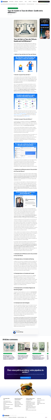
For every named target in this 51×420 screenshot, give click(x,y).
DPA (25, 417)
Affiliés (38, 404)
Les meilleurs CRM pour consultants (30, 404)
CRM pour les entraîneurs (18, 406)
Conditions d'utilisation (20, 417)
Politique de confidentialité (12, 417)
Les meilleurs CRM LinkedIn (29, 405)
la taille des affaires (23, 113)
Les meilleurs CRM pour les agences (30, 403)
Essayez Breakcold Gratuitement (44, 1)
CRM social (4, 403)
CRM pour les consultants (18, 403)
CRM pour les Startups (17, 402)
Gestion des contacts (6, 407)
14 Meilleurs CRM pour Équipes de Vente (31, 406)
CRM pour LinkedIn (17, 405)
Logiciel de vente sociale (6, 406)
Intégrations (38, 402)
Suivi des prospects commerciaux (7, 402)
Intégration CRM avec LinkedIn (41, 403)
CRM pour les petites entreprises (19, 404)
